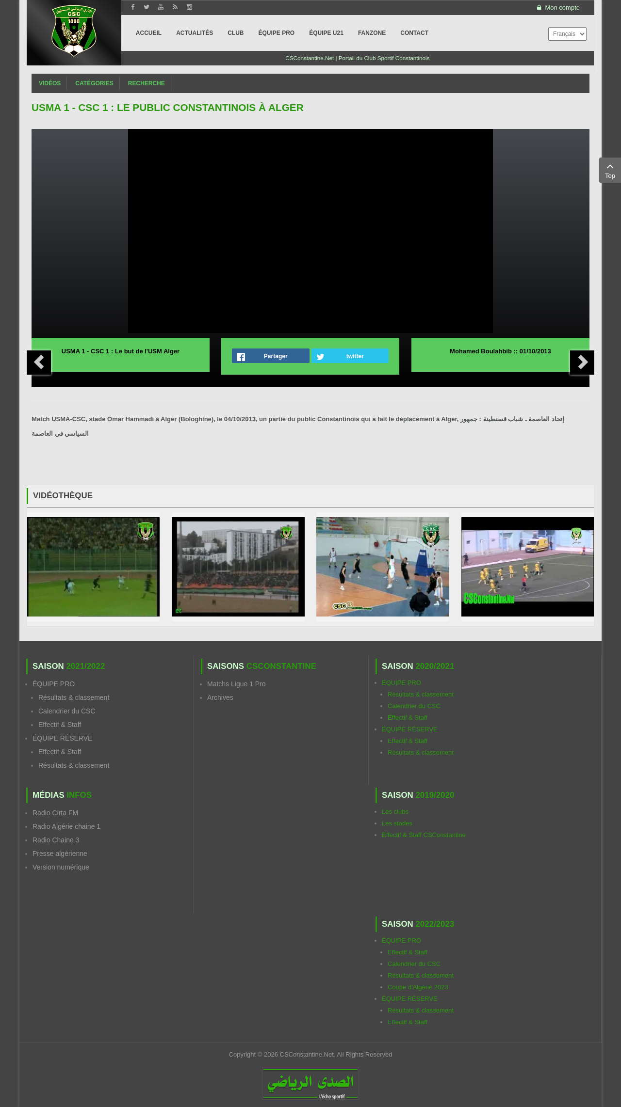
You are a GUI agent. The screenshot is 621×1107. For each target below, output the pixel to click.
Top (610, 169)
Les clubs (395, 811)
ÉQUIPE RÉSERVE (62, 738)
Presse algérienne (60, 853)
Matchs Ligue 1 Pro (236, 684)
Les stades (397, 823)
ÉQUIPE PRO (54, 684)
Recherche (146, 83)
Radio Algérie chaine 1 (66, 826)
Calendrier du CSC (67, 711)
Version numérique (61, 867)
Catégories (94, 83)
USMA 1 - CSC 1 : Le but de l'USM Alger (121, 351)
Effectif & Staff (59, 724)
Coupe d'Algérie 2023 (418, 987)
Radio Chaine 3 (56, 840)
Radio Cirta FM (55, 813)
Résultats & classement (73, 697)
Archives (220, 697)
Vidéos (50, 83)
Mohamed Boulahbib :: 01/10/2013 (500, 351)
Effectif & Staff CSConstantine (424, 834)
